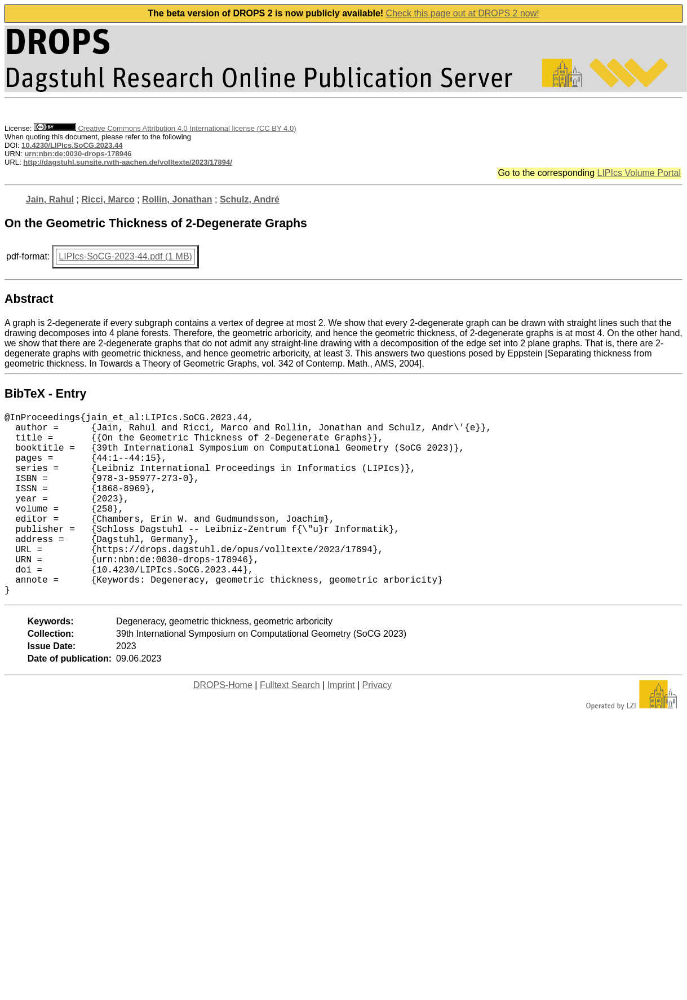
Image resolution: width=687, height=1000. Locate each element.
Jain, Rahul (50, 199)
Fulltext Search (290, 725)
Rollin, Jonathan (177, 199)
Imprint (341, 725)
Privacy (377, 725)
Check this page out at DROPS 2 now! (462, 13)
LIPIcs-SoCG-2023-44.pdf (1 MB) (125, 256)
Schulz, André (250, 199)
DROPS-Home (222, 725)
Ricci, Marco (107, 199)
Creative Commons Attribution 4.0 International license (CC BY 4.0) (165, 128)
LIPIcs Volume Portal (639, 173)
